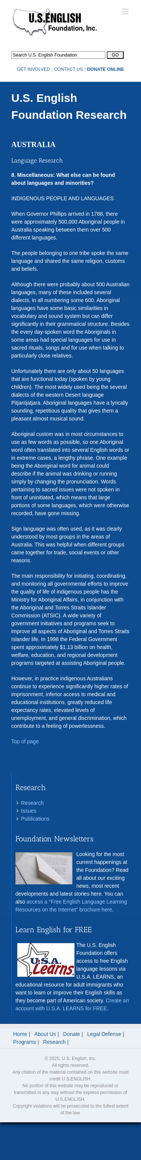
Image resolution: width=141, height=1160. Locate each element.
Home (20, 1034)
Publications (35, 819)
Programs (24, 1042)
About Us (45, 1034)
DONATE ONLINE (105, 69)
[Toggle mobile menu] (126, 11)
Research (32, 803)
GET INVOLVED (33, 69)
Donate (71, 1034)
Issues (28, 811)
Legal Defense (104, 1034)
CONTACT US (68, 69)
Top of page (25, 741)
